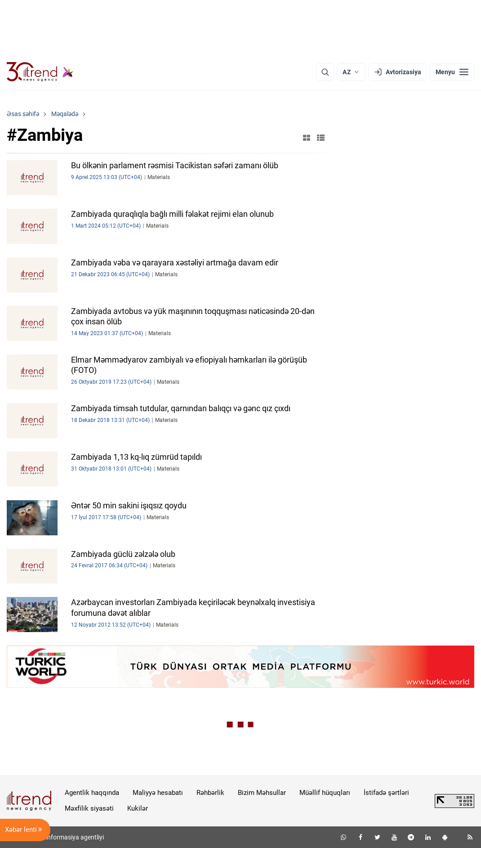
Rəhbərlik (210, 793)
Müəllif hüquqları (324, 793)
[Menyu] (452, 72)
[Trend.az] (40, 72)
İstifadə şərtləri (386, 793)
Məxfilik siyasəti (89, 808)
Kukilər (137, 808)
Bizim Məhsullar (262, 793)
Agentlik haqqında (92, 793)
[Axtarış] (325, 72)
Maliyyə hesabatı (158, 793)
